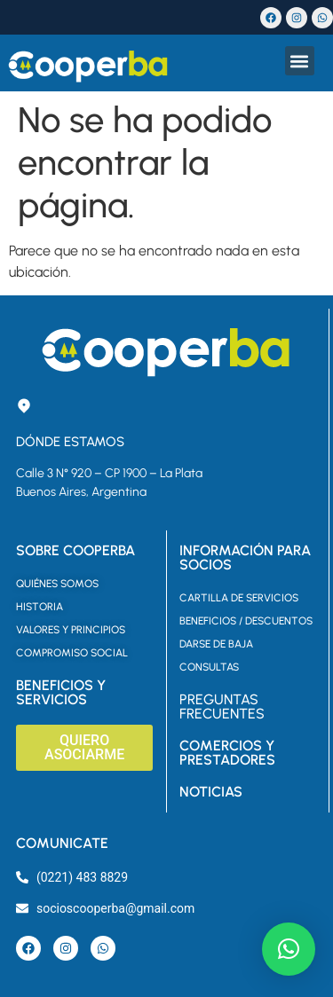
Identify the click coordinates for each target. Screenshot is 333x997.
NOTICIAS (210, 791)
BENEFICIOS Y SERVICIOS (61, 692)
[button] (299, 60)
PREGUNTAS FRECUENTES (222, 706)
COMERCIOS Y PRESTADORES (227, 752)
